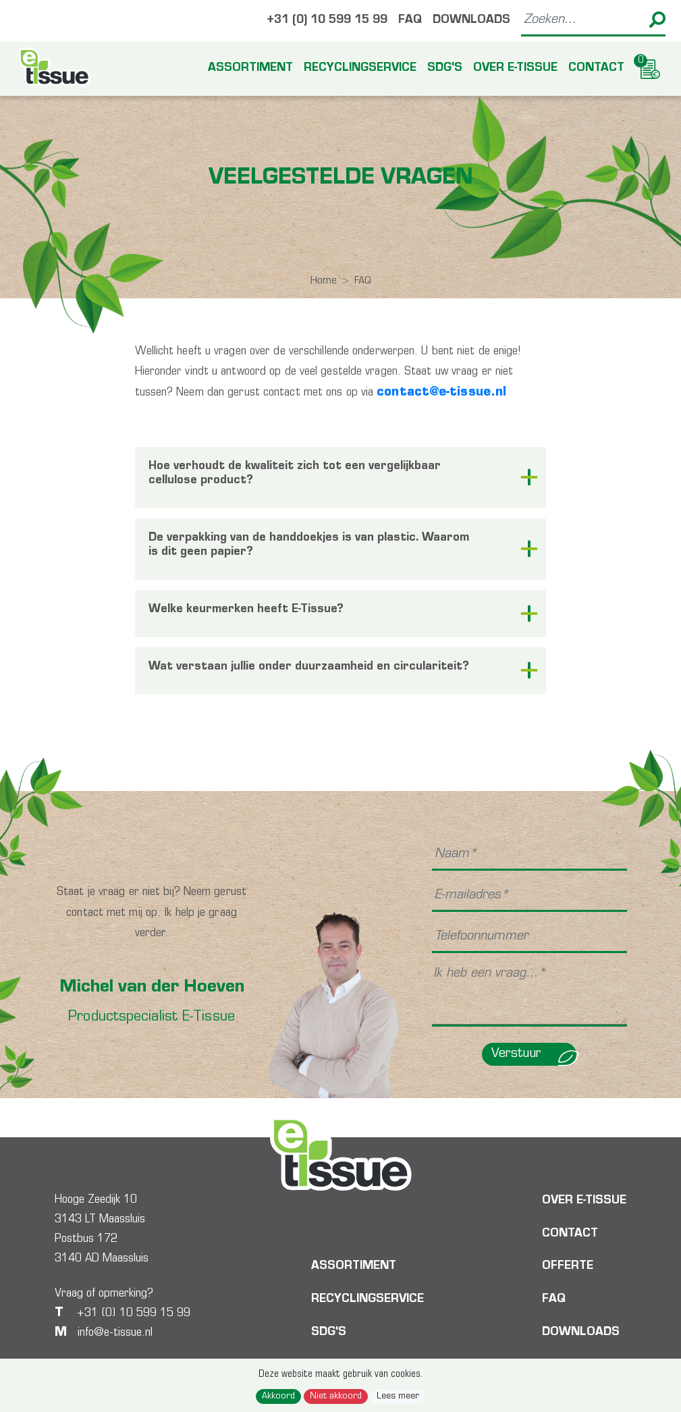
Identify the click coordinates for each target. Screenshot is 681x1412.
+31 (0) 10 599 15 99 (327, 21)
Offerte (567, 1267)
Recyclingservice (360, 69)
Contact (596, 69)
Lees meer (398, 1396)
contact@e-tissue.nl (441, 392)
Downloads (471, 21)
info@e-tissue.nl (115, 1332)
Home (323, 280)
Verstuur (533, 1054)
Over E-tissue (515, 69)
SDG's (444, 69)
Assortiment (250, 69)
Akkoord (278, 1396)
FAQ (410, 21)
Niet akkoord (336, 1396)
